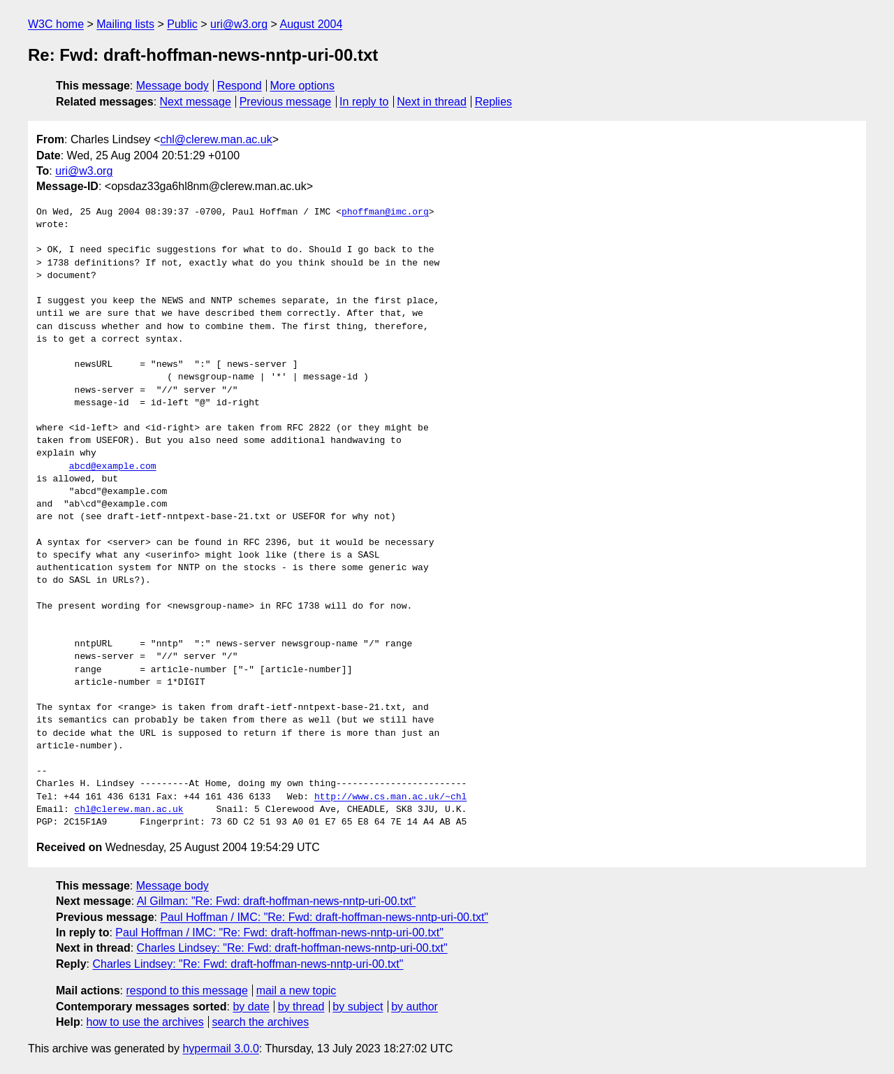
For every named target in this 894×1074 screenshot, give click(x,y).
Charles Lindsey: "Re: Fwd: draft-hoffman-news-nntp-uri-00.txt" (292, 948)
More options (302, 86)
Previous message (286, 102)
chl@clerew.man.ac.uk (216, 139)
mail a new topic (296, 990)
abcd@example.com (112, 466)
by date (251, 1007)
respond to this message (186, 990)
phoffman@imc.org (385, 212)
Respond (239, 86)
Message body (172, 86)
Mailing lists (125, 24)
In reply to (363, 102)
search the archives (260, 1022)
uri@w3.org (239, 24)
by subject (357, 1007)
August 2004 (310, 24)
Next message (195, 102)
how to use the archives (145, 1022)
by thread (301, 1007)
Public (182, 24)
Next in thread (432, 102)
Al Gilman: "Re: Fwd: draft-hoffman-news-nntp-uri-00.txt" (276, 901)
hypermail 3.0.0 (220, 1048)
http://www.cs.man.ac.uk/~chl (390, 797)
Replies (493, 102)
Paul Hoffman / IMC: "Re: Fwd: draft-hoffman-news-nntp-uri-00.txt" (324, 917)
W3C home (56, 24)
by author (414, 1007)
